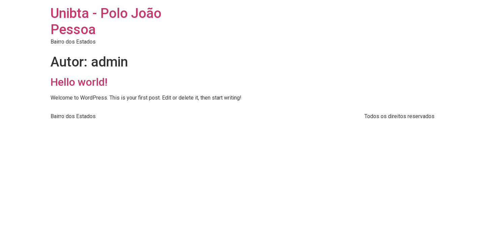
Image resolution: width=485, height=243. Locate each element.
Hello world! (79, 82)
